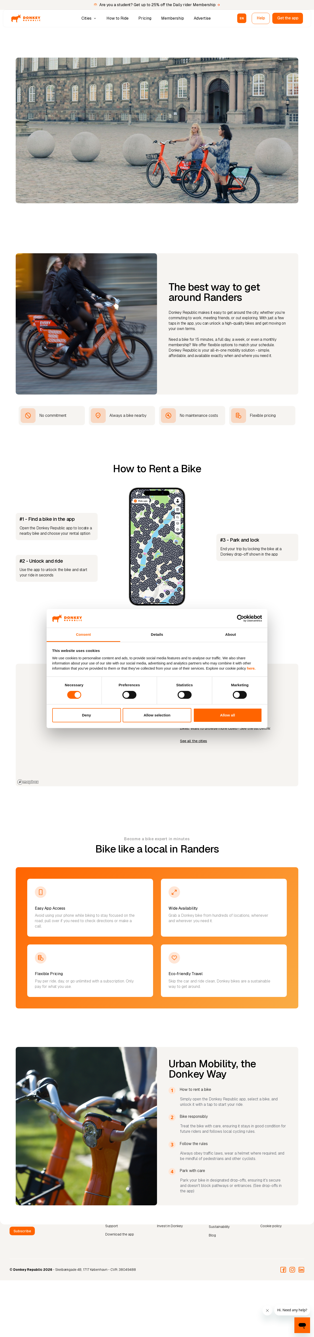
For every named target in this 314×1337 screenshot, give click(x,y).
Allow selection (157, 715)
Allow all (227, 715)
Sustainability (219, 1226)
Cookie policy (271, 1226)
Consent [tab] (83, 634)
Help (261, 18)
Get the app (287, 18)
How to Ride (117, 18)
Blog (212, 1235)
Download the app (119, 1234)
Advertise (202, 18)
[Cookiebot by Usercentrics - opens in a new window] (240, 618)
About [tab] (230, 634)
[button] (89, 18)
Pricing (144, 18)
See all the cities (193, 741)
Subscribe (22, 1231)
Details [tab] (157, 634)
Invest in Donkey (170, 1226)
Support (111, 1226)
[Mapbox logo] (28, 782)
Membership (172, 18)
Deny (86, 715)
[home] (25, 18)
